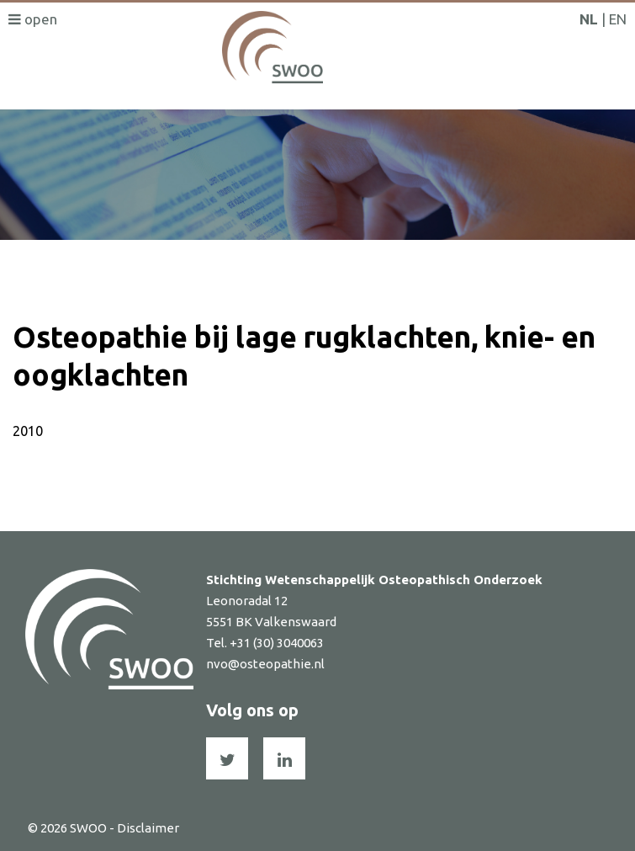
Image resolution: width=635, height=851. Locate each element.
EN (618, 19)
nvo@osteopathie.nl (265, 664)
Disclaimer (148, 828)
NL (588, 19)
